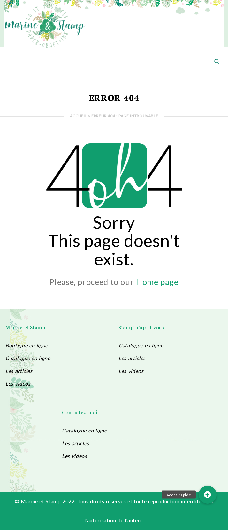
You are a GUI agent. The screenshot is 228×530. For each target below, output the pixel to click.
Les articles (19, 371)
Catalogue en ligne (27, 358)
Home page (157, 282)
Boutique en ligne (26, 345)
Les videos (17, 384)
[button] (208, 495)
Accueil (78, 115)
